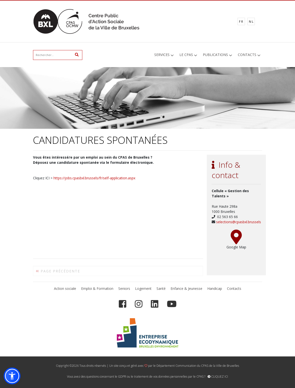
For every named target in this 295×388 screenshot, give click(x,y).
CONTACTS (247, 54)
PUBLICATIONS (215, 54)
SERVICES (162, 54)
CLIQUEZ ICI (218, 376)
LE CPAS (186, 54)
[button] (12, 376)
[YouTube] (171, 304)
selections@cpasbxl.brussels (238, 222)
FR (241, 21)
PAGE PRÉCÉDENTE (58, 272)
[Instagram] (138, 304)
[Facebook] (122, 304)
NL (251, 21)
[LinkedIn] (154, 304)
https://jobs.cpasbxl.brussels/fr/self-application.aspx (94, 178)
